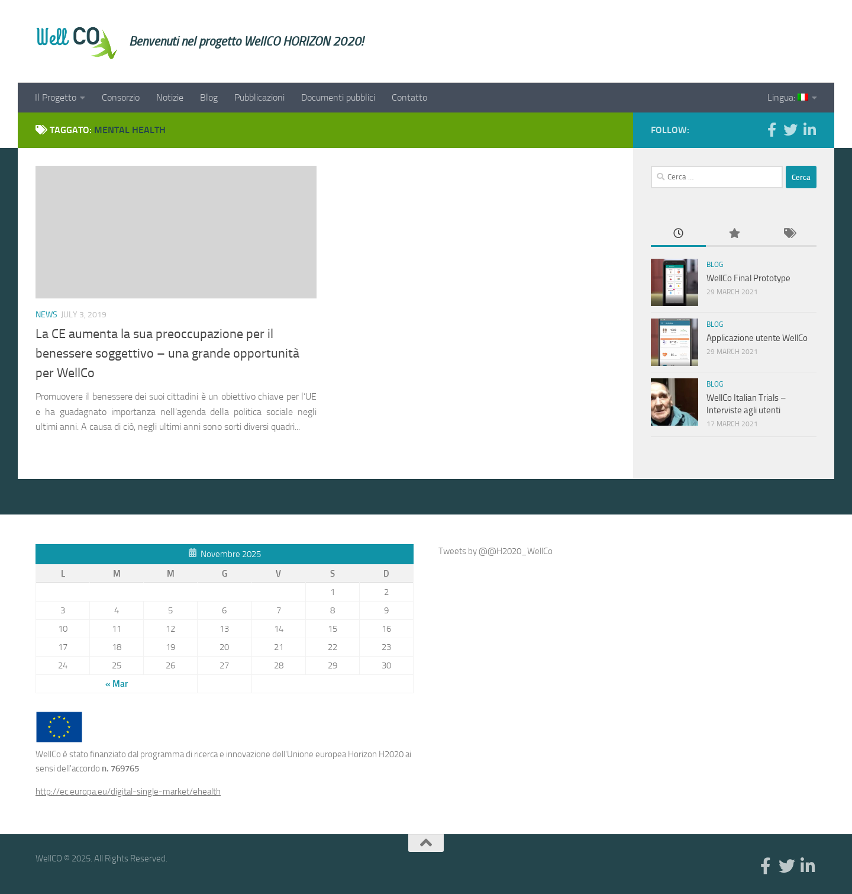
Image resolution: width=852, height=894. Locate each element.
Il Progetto (55, 97)
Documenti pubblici (338, 97)
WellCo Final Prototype (748, 278)
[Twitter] (790, 130)
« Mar (116, 683)
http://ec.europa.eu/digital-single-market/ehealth (128, 791)
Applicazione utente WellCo (757, 338)
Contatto (409, 97)
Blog (209, 97)
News (46, 315)
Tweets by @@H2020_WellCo (495, 551)
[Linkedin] (809, 130)
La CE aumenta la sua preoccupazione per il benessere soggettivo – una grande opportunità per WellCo (167, 353)
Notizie (169, 97)
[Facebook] (771, 130)
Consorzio (121, 97)
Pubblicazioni (259, 97)
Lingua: (787, 97)
